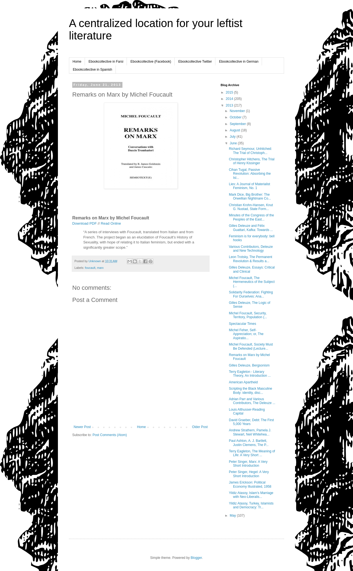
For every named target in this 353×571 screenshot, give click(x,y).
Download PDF (84, 223)
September (238, 124)
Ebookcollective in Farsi (106, 61)
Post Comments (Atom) (109, 435)
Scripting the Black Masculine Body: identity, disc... (250, 390)
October (236, 117)
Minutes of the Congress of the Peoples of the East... (251, 217)
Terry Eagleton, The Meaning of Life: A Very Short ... (252, 453)
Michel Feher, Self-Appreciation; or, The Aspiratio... (246, 334)
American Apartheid (243, 382)
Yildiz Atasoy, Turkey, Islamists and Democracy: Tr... (251, 505)
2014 (230, 99)
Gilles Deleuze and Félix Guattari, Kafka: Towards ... (251, 228)
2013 (230, 105)
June (234, 143)
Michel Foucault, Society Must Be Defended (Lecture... (251, 346)
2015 (230, 92)
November (238, 111)
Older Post (200, 427)
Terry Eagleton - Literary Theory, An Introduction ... (250, 374)
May (233, 515)
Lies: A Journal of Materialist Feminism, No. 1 (249, 186)
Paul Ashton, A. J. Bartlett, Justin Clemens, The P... (249, 443)
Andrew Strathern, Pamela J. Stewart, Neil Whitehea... (250, 432)
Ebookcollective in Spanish (92, 69)
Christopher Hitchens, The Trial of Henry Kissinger (251, 161)
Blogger (196, 558)
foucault (90, 267)
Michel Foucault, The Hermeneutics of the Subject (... (252, 282)
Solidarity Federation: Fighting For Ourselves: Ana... (251, 294)
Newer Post (82, 427)
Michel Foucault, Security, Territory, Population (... (248, 315)
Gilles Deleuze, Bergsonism (249, 365)
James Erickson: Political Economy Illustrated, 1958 (250, 484)
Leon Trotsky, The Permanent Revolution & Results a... (250, 259)
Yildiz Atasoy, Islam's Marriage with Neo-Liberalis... (251, 495)
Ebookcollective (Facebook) (150, 61)
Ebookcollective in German (238, 61)
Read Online (111, 223)
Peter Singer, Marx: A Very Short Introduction (248, 464)
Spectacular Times (242, 324)
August (235, 130)
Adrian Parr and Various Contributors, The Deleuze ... (252, 401)
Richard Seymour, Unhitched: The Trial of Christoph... (250, 151)
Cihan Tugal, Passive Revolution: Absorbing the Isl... (250, 174)
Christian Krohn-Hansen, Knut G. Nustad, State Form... (251, 207)
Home (77, 61)
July (233, 137)
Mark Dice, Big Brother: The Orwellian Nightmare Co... (250, 196)
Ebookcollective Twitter (195, 61)
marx (100, 267)
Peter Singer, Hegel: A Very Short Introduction (249, 474)
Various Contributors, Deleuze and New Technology (251, 249)
